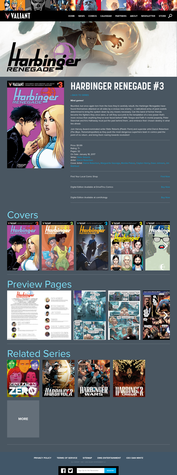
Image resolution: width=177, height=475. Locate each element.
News (81, 16)
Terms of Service (67, 458)
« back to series (80, 95)
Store (162, 16)
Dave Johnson (158, 163)
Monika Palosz (128, 163)
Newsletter (148, 16)
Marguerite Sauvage (110, 163)
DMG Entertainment (109, 458)
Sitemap (87, 458)
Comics (92, 16)
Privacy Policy (42, 458)
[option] (23, 245)
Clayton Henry (143, 163)
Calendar (106, 16)
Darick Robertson (85, 160)
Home (71, 16)
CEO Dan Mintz (134, 458)
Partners (120, 16)
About (134, 16)
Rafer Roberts (83, 157)
